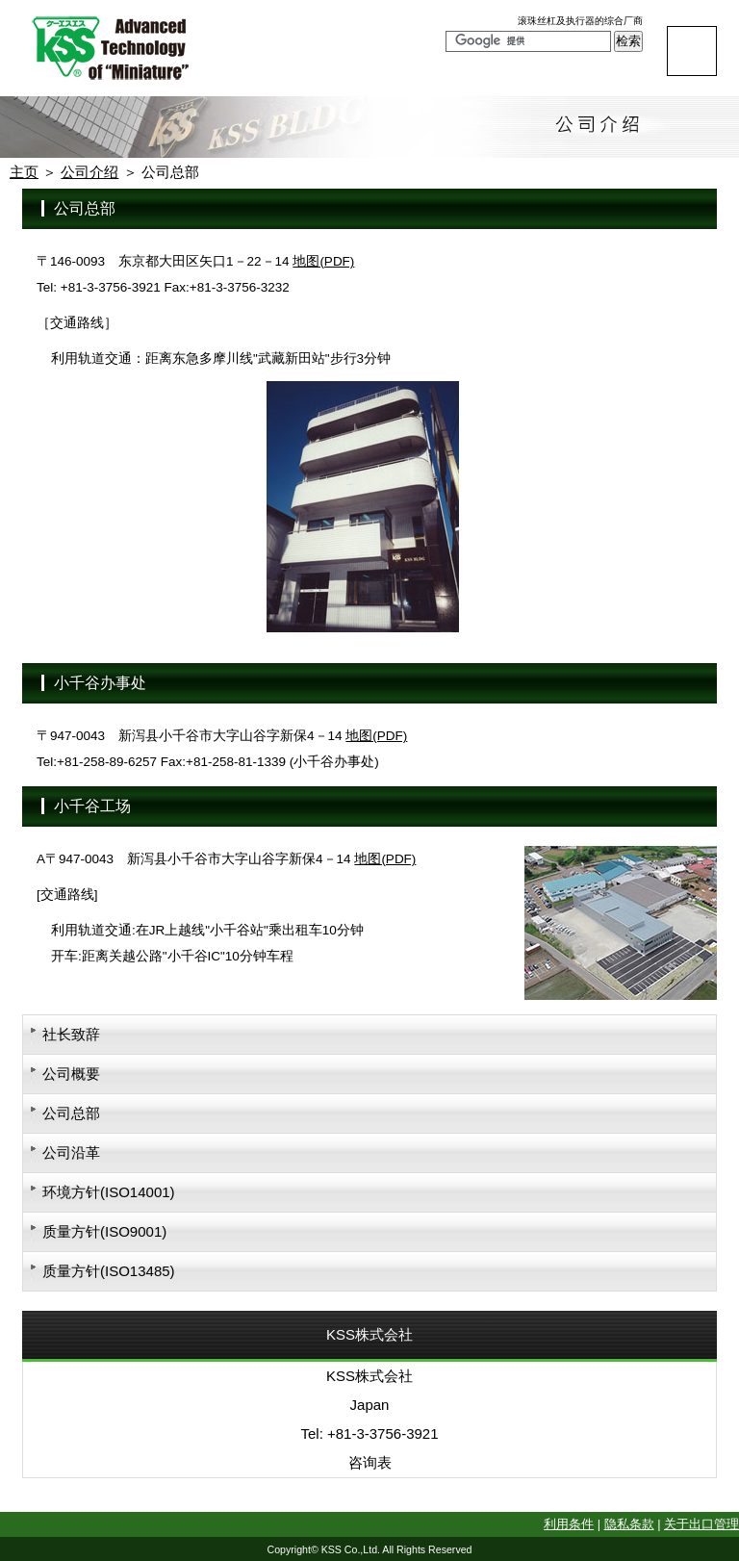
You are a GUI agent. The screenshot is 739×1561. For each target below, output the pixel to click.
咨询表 (370, 1462)
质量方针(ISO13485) (108, 1271)
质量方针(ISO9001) (104, 1231)
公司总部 (71, 1113)
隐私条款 (629, 1524)
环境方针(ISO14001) (108, 1192)
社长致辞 (71, 1034)
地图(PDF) (323, 261)
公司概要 (71, 1073)
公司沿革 (71, 1152)
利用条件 (569, 1524)
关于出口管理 (701, 1524)
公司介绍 (89, 172)
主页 (24, 172)
